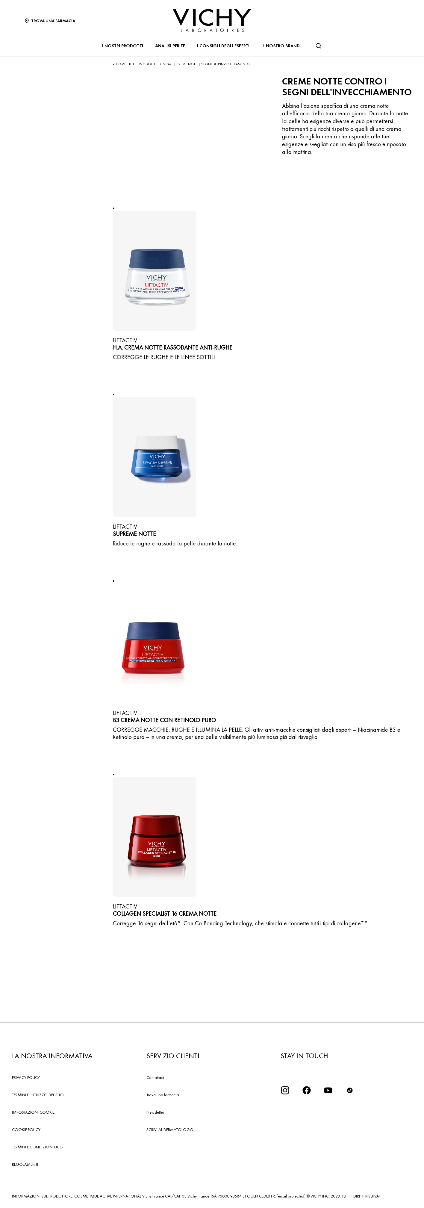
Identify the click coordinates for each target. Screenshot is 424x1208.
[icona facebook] (306, 1090)
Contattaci (155, 1077)
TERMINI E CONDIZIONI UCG (37, 1147)
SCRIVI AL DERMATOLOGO (169, 1129)
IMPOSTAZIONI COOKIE (33, 1112)
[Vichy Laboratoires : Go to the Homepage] (212, 20)
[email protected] (291, 1196)
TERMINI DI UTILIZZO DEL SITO (38, 1094)
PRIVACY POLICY (26, 1077)
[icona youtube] (328, 1090)
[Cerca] (318, 45)
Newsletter (155, 1112)
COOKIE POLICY (26, 1129)
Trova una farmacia (162, 1094)
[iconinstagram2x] (285, 1090)
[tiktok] (349, 1090)
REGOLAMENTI (25, 1164)
